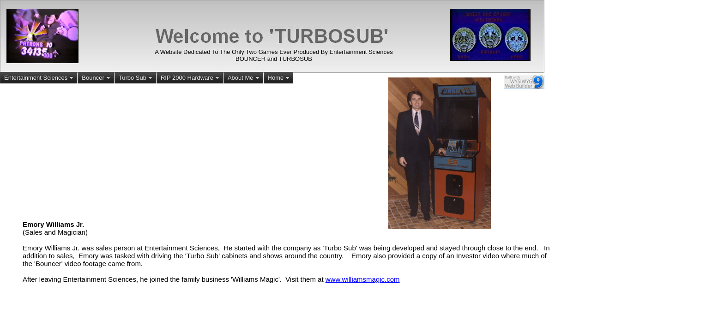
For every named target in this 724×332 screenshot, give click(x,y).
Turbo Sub (136, 78)
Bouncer (96, 78)
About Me (244, 78)
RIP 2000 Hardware (191, 78)
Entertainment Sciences (39, 78)
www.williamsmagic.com (363, 279)
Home (279, 78)
